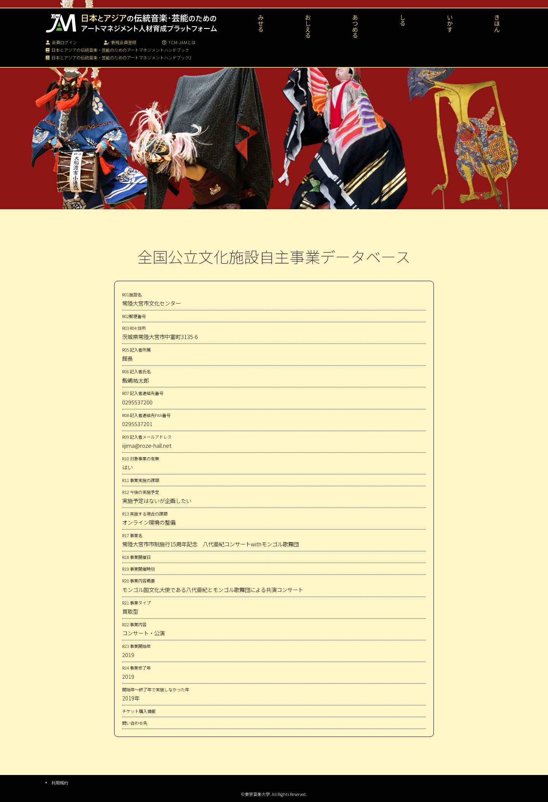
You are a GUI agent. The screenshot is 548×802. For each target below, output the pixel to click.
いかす (449, 23)
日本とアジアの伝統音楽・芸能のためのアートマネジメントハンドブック (117, 50)
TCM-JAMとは (179, 42)
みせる (260, 23)
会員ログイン (61, 42)
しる (402, 20)
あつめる (355, 26)
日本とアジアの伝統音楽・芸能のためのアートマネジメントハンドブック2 (118, 57)
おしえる (307, 26)
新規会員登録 (120, 42)
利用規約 (59, 783)
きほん (497, 23)
